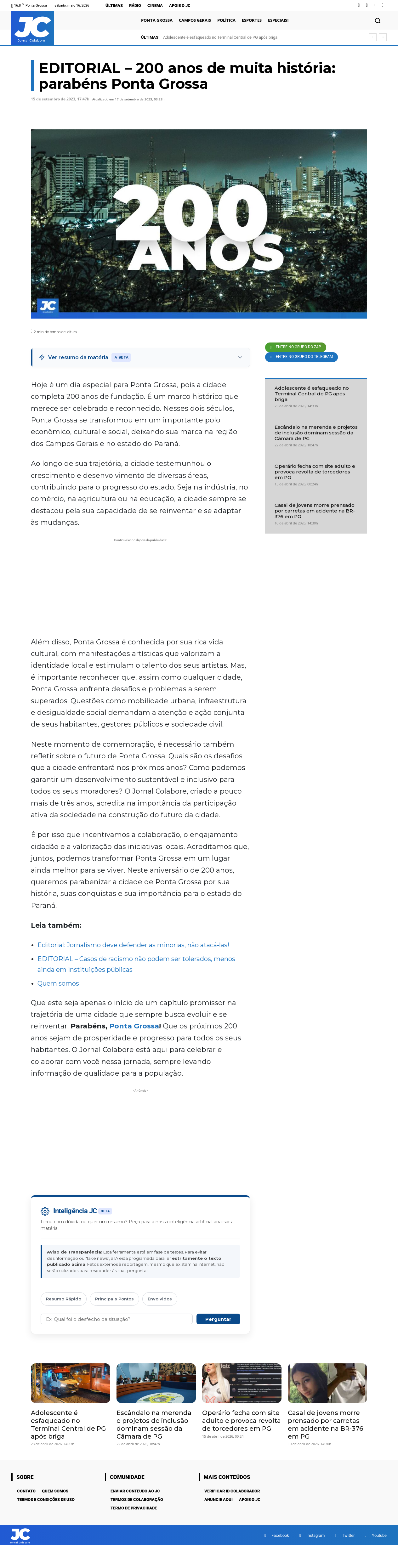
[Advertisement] (140, 587)
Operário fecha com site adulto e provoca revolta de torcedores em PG (315, 471)
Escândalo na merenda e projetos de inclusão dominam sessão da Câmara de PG (316, 432)
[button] (377, 20)
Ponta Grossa (134, 1026)
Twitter (348, 1534)
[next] (383, 37)
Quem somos (58, 983)
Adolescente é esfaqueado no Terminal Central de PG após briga (220, 37)
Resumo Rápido (63, 1298)
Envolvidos (160, 1298)
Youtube (379, 1534)
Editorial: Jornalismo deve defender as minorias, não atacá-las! (133, 945)
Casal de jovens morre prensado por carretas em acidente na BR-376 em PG (315, 510)
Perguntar (218, 1319)
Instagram (315, 1534)
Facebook (280, 1534)
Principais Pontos (114, 1298)
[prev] (373, 37)
